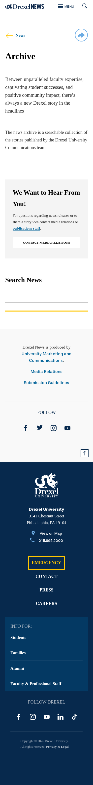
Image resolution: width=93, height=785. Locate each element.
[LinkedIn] (60, 717)
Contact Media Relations (46, 242)
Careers (46, 603)
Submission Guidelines (46, 382)
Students (18, 637)
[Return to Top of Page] (85, 453)
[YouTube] (67, 428)
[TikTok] (74, 717)
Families (18, 652)
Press (46, 590)
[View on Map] (46, 533)
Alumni (17, 668)
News (15, 35)
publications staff (26, 228)
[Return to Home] (24, 6)
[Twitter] (40, 428)
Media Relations (46, 371)
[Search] (83, 6)
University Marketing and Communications (46, 357)
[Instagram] (54, 428)
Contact (46, 576)
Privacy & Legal (57, 746)
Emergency (46, 562)
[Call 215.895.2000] (46, 541)
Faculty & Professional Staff (35, 683)
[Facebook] (26, 428)
